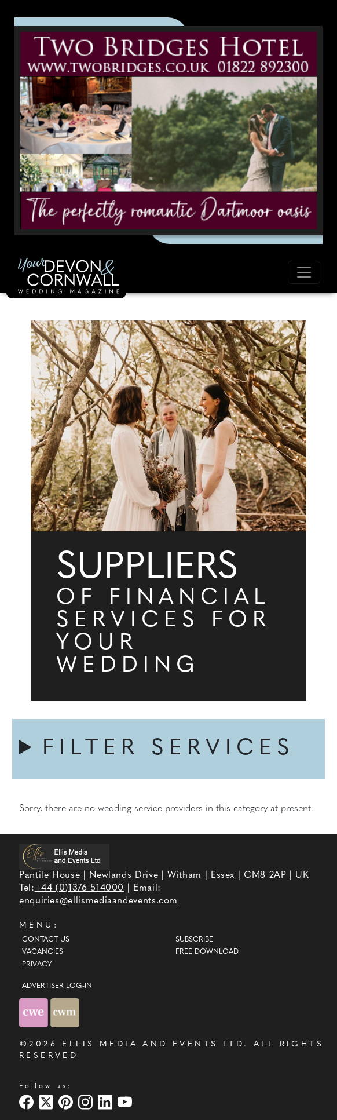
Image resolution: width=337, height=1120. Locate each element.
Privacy (37, 964)
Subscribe (194, 939)
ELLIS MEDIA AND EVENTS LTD (153, 1044)
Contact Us (45, 939)
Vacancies (42, 951)
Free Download (207, 951)
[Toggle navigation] (304, 272)
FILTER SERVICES (168, 749)
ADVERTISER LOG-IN (57, 986)
